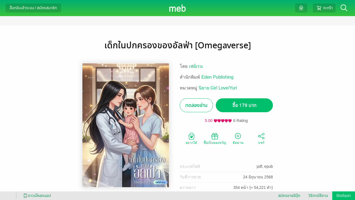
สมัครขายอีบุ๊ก (289, 196)
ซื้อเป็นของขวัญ (215, 138)
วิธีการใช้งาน (318, 196)
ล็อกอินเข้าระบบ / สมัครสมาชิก (33, 8)
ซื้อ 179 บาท (244, 105)
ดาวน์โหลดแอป (36, 196)
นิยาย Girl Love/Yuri (218, 88)
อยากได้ (191, 138)
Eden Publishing (217, 77)
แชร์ (261, 138)
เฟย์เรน (196, 66)
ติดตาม (238, 138)
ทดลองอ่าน (196, 105)
